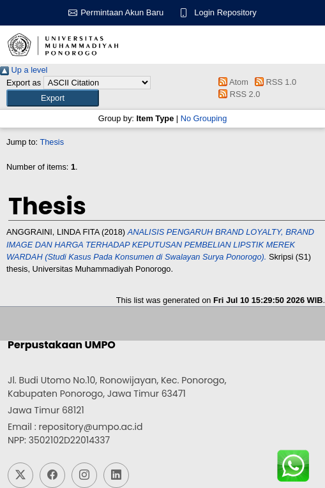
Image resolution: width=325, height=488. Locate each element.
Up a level (23, 70)
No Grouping (204, 118)
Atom (231, 82)
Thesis (52, 142)
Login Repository (225, 12)
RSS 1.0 (273, 82)
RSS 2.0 (238, 94)
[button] (52, 98)
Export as (23, 82)
